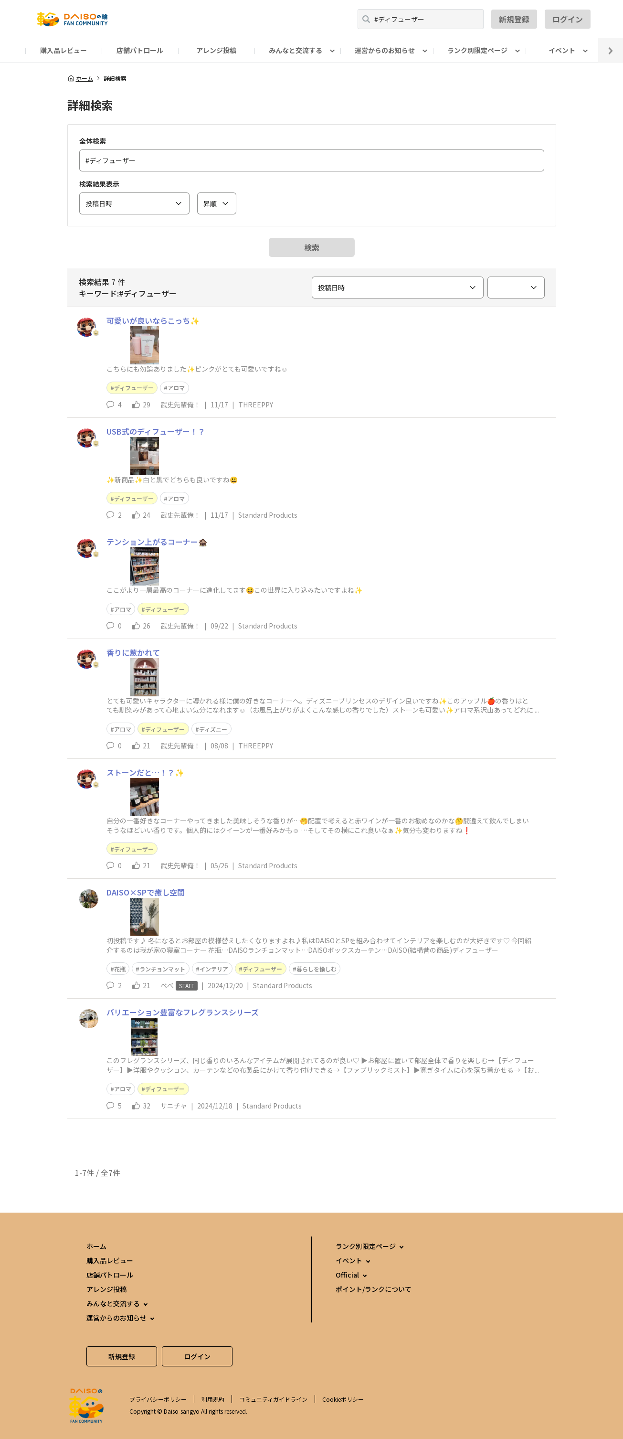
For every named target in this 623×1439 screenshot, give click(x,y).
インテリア (214, 969)
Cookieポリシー (343, 1399)
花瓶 (120, 969)
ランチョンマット (162, 969)
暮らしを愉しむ (316, 969)
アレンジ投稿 (216, 50)
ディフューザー (134, 388)
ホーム (80, 78)
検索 (311, 247)
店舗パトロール (139, 50)
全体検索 (92, 141)
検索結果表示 (99, 184)
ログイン (567, 19)
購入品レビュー (63, 50)
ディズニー (213, 729)
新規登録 (514, 19)
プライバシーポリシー (158, 1399)
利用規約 (212, 1399)
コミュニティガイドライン (273, 1399)
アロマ (176, 388)
